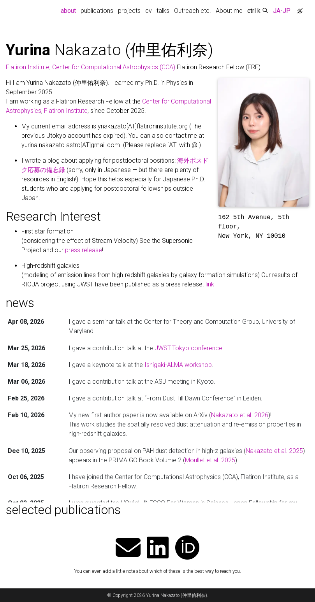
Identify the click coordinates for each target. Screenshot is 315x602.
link (210, 284)
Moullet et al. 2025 (210, 460)
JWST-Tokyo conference (188, 348)
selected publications (63, 509)
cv (148, 10)
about (69, 10)
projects (129, 10)
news (20, 302)
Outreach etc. (192, 10)
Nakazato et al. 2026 (239, 415)
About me (229, 10)
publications (97, 10)
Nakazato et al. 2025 (274, 451)
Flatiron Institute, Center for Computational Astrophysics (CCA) (90, 67)
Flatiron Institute (66, 110)
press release (83, 250)
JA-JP (281, 10)
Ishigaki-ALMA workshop (178, 365)
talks (163, 10)
